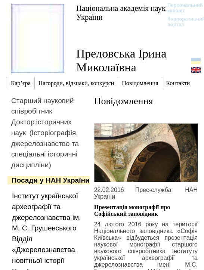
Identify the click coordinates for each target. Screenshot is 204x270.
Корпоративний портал (181, 21)
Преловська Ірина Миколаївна (121, 60)
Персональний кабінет (181, 7)
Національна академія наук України (121, 12)
